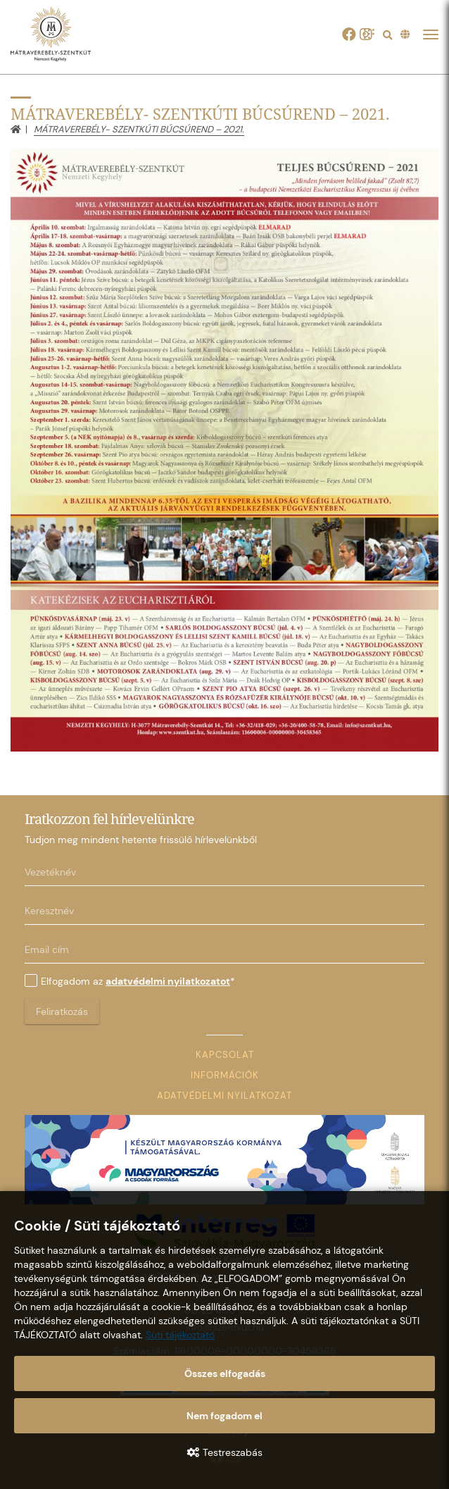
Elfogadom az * (130, 981)
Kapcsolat (225, 1055)
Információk (225, 1075)
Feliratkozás (62, 1011)
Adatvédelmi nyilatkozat (224, 1096)
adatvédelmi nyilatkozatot (168, 981)
